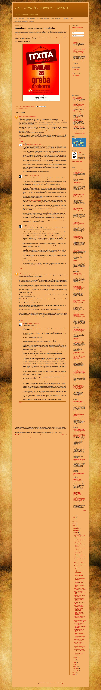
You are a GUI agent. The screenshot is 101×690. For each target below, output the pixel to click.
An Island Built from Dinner (78, 183)
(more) (76, 103)
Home (15, 18)
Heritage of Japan (77, 479)
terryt (20, 273)
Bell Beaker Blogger (77, 401)
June (75, 660)
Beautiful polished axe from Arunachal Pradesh (80, 582)
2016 (74, 519)
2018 (74, 516)
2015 (74, 521)
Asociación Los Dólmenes (79, 329)
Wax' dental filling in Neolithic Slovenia (78, 574)
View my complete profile (77, 161)
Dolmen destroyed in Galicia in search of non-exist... (80, 592)
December (76, 528)
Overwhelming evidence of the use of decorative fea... (79, 585)
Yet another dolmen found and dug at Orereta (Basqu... (79, 541)
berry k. (74, 104)
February (76, 668)
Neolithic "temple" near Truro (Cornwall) (79, 640)
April (75, 664)
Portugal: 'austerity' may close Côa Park (79, 551)
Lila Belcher (75, 126)
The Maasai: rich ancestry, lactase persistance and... (79, 537)
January (76, 670)
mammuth (53, 683)
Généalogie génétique (78, 169)
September (76, 534)
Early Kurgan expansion (43, 18)
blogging (20, 108)
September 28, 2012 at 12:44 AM (28, 273)
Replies (21, 141)
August (76, 657)
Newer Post (17, 434)
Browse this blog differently (77, 27)
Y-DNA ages (65, 18)
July (75, 659)
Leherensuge (76, 69)
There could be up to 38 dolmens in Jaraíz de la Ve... (79, 650)
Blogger (62, 683)
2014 (74, 523)
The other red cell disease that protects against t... (79, 647)
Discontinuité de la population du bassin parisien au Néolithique (79, 172)
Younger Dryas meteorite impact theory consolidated (79, 571)
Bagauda (75, 42)
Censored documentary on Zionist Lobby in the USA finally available (78, 52)
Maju (24, 144)
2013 (74, 525)
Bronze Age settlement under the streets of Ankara (79, 599)
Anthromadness (77, 286)
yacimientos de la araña (78, 384)
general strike (24, 108)
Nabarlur (75, 260)
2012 (74, 527)
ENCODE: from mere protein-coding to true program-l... (79, 643)
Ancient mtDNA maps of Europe (27, 18)
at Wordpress (76, 75)
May (75, 662)
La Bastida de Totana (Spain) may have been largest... (79, 545)
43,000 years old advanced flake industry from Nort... (80, 621)
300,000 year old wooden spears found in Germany (80, 589)
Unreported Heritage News (79, 459)
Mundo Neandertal (77, 236)
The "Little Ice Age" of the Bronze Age (79, 603)
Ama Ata (75, 369)
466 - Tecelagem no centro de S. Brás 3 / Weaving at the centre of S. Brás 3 (79, 317)
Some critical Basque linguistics (78, 654)
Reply (20, 138)
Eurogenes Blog (77, 273)
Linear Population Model (78, 429)
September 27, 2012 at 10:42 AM (34, 144)
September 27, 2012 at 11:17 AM (34, 225)
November (76, 530)
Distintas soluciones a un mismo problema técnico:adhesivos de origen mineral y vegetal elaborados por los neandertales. (79, 498)
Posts (74, 33)
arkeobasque (76, 338)
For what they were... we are (42, 7)
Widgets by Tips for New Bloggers (79, 133)
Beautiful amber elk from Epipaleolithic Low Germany (79, 630)
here (54, 229)
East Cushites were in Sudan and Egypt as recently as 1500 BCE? (79, 288)
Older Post (64, 434)
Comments (75, 35)
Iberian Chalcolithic (55, 18)
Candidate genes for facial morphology (79, 596)
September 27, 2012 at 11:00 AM (34, 175)
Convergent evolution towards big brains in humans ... (79, 613)
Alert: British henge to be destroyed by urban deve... (79, 617)
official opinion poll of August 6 (34, 200)
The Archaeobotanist (78, 249)
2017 (74, 517)
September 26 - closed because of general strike (80, 554)
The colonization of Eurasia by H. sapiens (24, 21)
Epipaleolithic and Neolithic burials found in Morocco (80, 563)
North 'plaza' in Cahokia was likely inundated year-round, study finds (79, 418)
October (76, 532)
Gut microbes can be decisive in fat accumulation (78, 609)
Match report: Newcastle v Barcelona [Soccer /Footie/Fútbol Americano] (78, 224)
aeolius (20, 116)
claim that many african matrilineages (78, 98)
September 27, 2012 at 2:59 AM (29, 116)
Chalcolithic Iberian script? (79, 557)
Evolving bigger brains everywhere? (78, 624)
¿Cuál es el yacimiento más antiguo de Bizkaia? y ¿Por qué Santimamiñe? (79, 341)
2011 (74, 672)
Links (72, 18)
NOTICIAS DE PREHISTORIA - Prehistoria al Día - (77, 493)
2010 (74, 674)
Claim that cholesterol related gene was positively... (78, 567)
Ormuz (74, 43)
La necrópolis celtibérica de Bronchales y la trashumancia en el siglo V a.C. (79, 331)
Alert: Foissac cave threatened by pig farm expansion (79, 578)
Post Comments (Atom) (26, 437)
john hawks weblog (77, 446)
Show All (84, 510)
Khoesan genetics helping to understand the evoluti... (79, 560)
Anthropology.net (77, 182)
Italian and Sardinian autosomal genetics (78, 606)
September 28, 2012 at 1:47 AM (33, 323)
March (75, 666)
